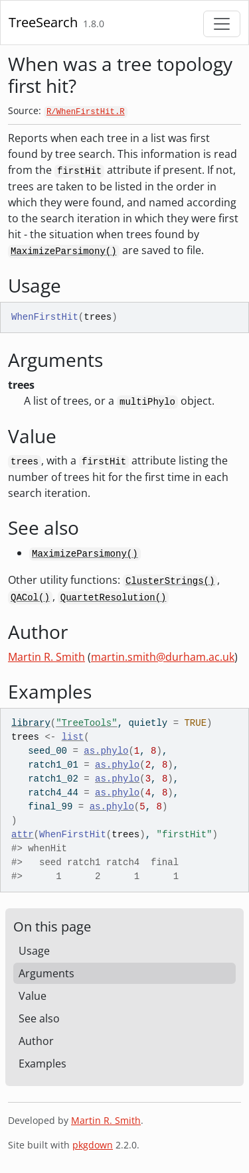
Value (32, 996)
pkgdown (92, 1144)
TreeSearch (43, 22)
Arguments (46, 973)
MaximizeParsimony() (64, 251)
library (30, 723)
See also (39, 1018)
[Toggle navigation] (221, 24)
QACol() (30, 597)
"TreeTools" (86, 723)
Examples (42, 1063)
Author (36, 1041)
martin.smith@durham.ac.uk (162, 657)
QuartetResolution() (113, 597)
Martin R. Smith (46, 657)
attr (22, 834)
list (73, 737)
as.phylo (106, 751)
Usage (34, 950)
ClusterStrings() (169, 581)
